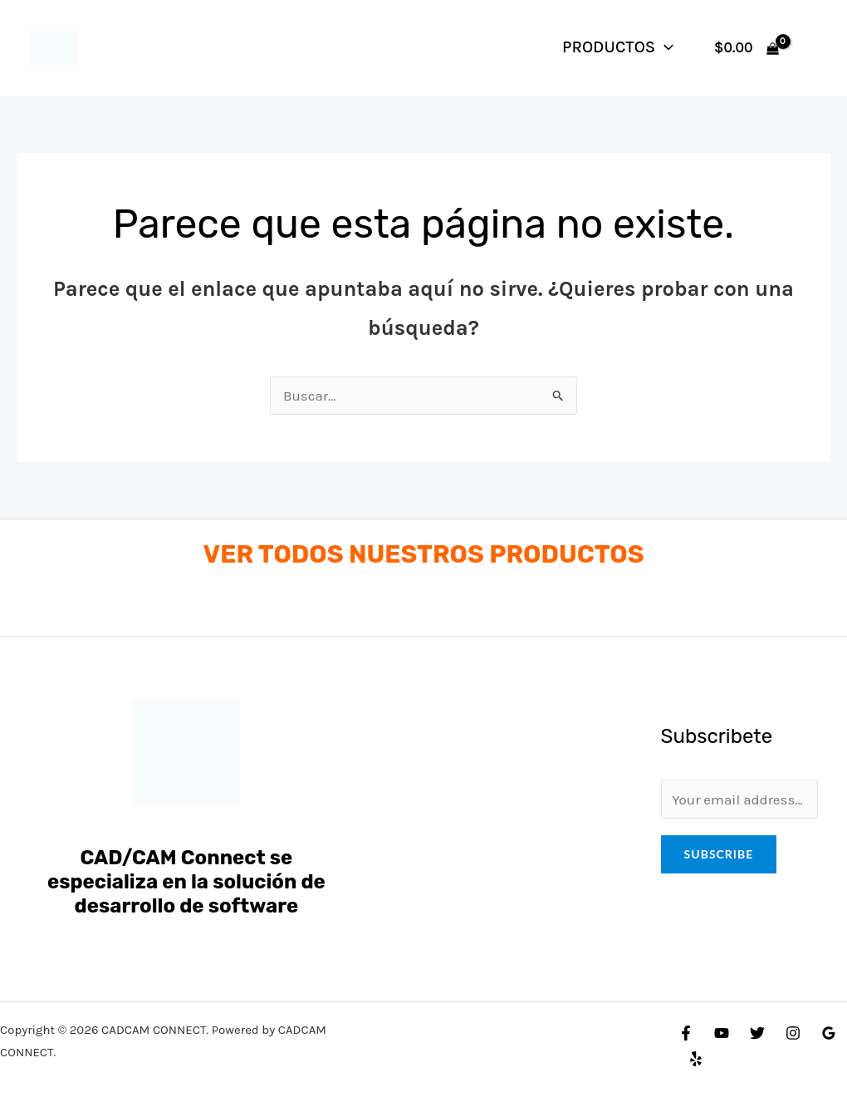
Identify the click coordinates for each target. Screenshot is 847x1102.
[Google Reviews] (828, 1033)
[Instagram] (793, 1033)
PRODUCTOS (617, 47)
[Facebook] (685, 1033)
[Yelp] (695, 1058)
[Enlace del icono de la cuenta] (810, 48)
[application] (664, 47)
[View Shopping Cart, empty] (746, 47)
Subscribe (719, 854)
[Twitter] (757, 1033)
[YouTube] (721, 1033)
